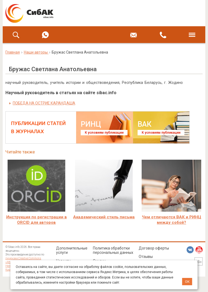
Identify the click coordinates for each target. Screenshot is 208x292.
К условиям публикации (104, 132)
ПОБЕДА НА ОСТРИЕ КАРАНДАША (44, 103)
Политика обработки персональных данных (113, 250)
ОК (187, 282)
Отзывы (146, 256)
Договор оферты (154, 248)
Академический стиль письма (104, 217)
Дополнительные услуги (71, 250)
